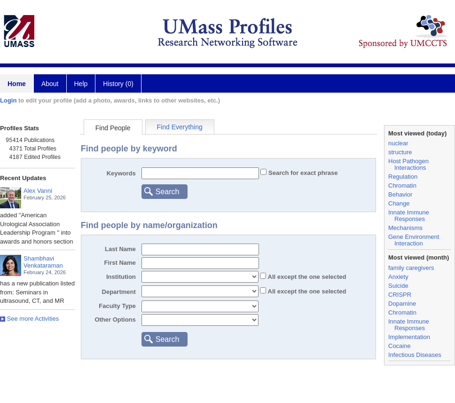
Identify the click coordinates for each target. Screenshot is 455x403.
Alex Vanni (38, 190)
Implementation (409, 336)
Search (168, 192)
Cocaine (399, 345)
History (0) (118, 83)
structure (400, 152)
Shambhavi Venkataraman (43, 262)
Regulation (402, 176)
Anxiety (398, 276)
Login (8, 100)
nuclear (398, 143)
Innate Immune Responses (408, 215)
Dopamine (402, 303)
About (50, 83)
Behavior (400, 194)
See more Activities (29, 318)
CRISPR (399, 294)
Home (17, 83)
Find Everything (180, 127)
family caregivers (411, 267)
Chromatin (402, 185)
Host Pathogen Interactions (408, 164)
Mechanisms (405, 227)
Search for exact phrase (302, 172)
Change (399, 203)
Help (81, 83)
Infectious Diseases (414, 354)
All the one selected (306, 276)
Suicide (398, 285)
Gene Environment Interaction (413, 240)
